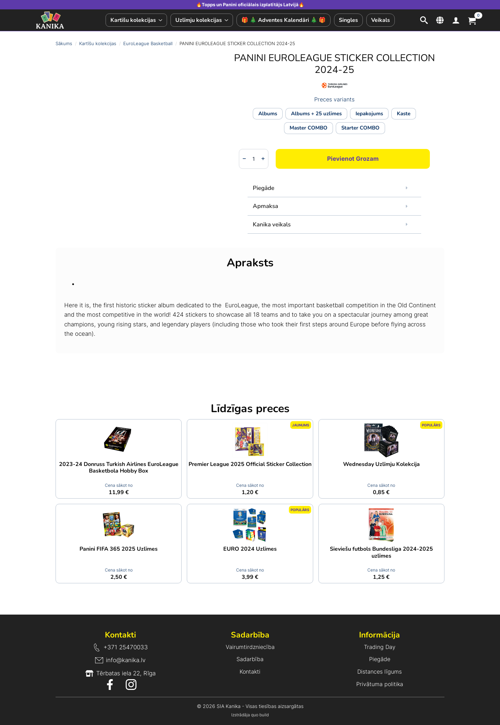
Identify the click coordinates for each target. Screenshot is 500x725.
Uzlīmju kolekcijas (198, 20)
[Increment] (263, 159)
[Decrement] (244, 159)
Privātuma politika (379, 684)
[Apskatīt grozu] (472, 20)
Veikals (380, 20)
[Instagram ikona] (131, 684)
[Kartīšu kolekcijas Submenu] (161, 20)
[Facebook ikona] (110, 684)
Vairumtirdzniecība (250, 646)
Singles (348, 20)
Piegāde (379, 659)
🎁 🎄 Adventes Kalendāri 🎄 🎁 (283, 20)
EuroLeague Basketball (148, 43)
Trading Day (379, 646)
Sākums (64, 43)
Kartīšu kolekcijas (133, 20)
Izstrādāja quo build (250, 714)
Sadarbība (250, 659)
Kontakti (250, 671)
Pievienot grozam (353, 158)
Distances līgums (379, 671)
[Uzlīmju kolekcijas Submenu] (227, 20)
